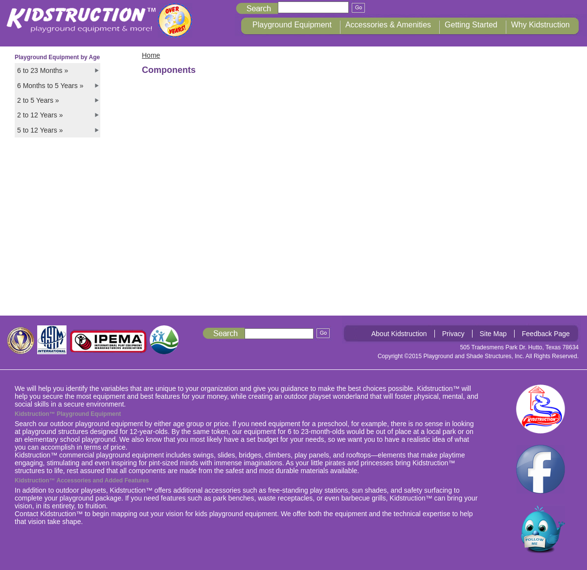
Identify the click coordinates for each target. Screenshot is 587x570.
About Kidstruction (399, 334)
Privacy (453, 334)
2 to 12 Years (40, 115)
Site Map (493, 334)
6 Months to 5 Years (50, 86)
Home (151, 55)
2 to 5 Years (38, 100)
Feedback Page (546, 334)
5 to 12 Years (40, 130)
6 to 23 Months (42, 70)
